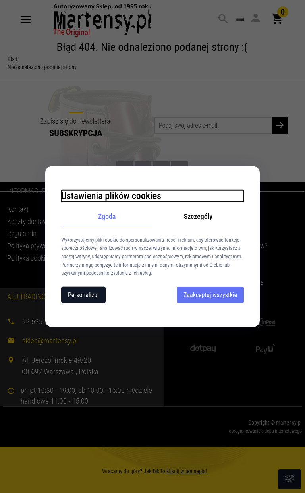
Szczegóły (198, 216)
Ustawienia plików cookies (111, 195)
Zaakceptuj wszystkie (210, 295)
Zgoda (107, 216)
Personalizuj (83, 295)
